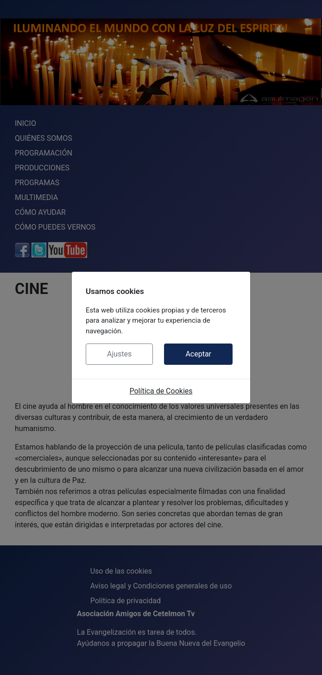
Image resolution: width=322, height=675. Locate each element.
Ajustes (119, 354)
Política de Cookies (160, 391)
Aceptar (198, 354)
